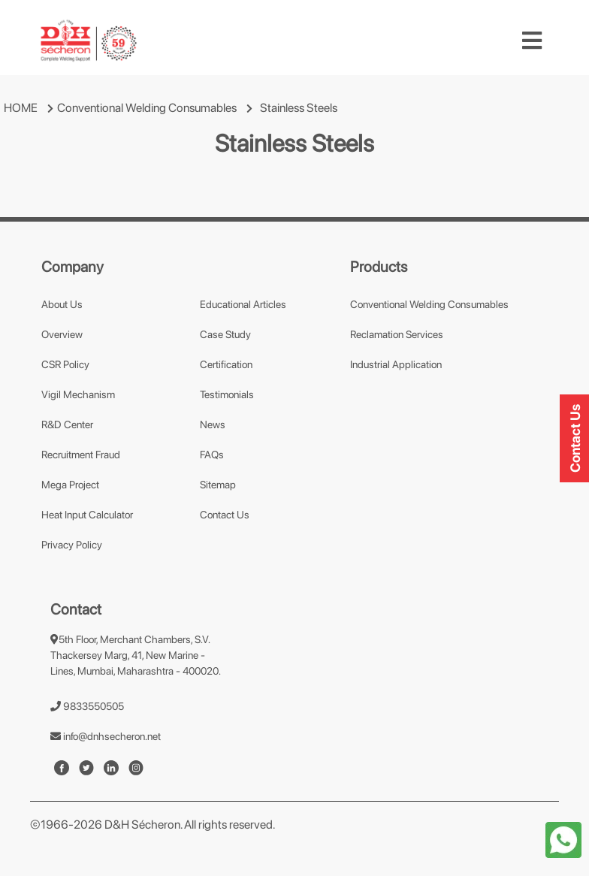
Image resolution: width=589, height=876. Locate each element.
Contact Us (224, 515)
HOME (21, 108)
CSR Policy (65, 364)
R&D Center (67, 424)
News (212, 424)
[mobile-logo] (88, 40)
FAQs (212, 455)
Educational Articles (243, 304)
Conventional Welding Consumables (147, 108)
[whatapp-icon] (563, 839)
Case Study (225, 334)
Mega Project (70, 485)
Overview (62, 334)
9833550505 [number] (87, 706)
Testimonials (227, 394)
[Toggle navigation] (532, 41)
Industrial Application (396, 364)
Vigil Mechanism (78, 394)
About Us (62, 304)
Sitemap (218, 485)
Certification (226, 364)
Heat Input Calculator (87, 515)
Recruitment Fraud (80, 455)
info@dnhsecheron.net (105, 736)
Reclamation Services (396, 334)
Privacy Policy (71, 545)
